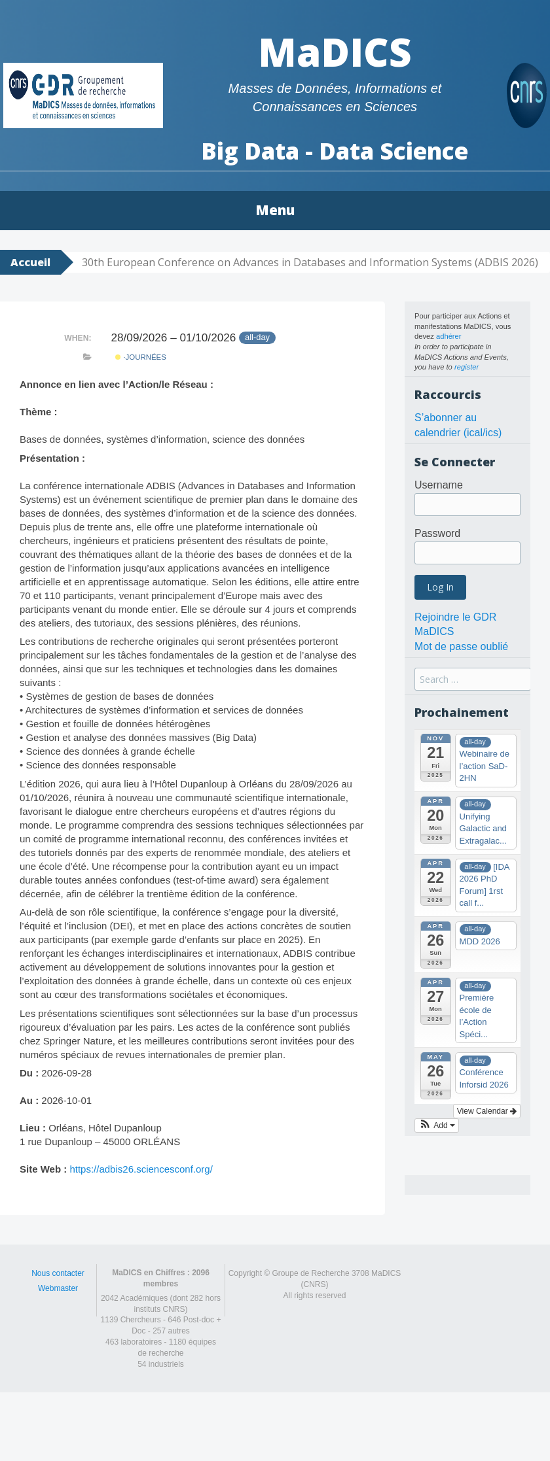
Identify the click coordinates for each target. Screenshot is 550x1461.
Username (438, 484)
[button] (436, 1125)
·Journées (140, 357)
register (466, 367)
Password (437, 533)
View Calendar (487, 1111)
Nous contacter (57, 1273)
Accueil (30, 262)
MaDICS (335, 51)
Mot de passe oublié (461, 646)
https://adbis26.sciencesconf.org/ (140, 1169)
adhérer (449, 336)
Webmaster (58, 1288)
